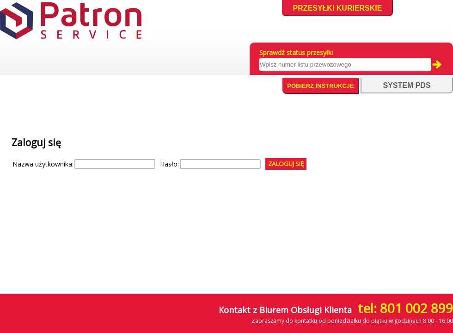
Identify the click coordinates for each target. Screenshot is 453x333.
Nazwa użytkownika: (42, 164)
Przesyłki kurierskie (337, 8)
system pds (406, 85)
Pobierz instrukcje (320, 85)
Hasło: (169, 164)
